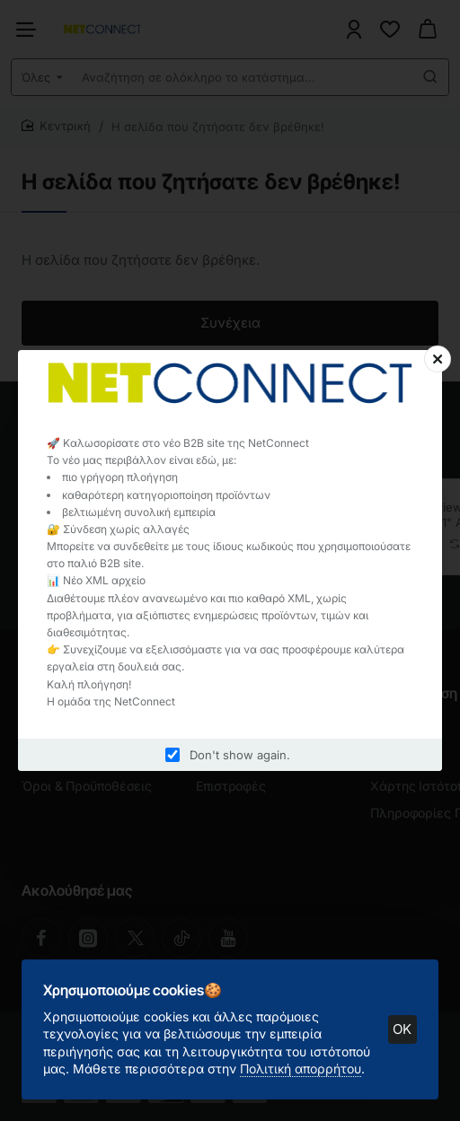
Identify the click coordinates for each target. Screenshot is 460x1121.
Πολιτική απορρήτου (307, 1061)
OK (395, 1021)
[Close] (437, 359)
